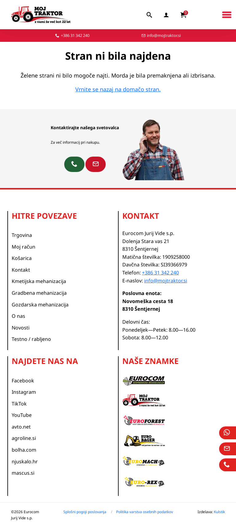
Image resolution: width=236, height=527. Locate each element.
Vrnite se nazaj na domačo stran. (118, 89)
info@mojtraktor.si (164, 35)
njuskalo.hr (25, 461)
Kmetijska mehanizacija (39, 281)
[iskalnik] (149, 14)
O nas (18, 316)
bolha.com (24, 449)
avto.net (21, 426)
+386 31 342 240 (75, 35)
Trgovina (22, 235)
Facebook (23, 380)
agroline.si (24, 438)
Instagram (24, 392)
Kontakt (21, 269)
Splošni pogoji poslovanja (84, 511)
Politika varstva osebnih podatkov (144, 511)
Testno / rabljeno (31, 339)
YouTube (22, 415)
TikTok (19, 403)
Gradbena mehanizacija (39, 292)
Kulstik (219, 511)
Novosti (21, 327)
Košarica (22, 258)
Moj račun (23, 246)
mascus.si (23, 472)
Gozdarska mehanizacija (40, 304)
